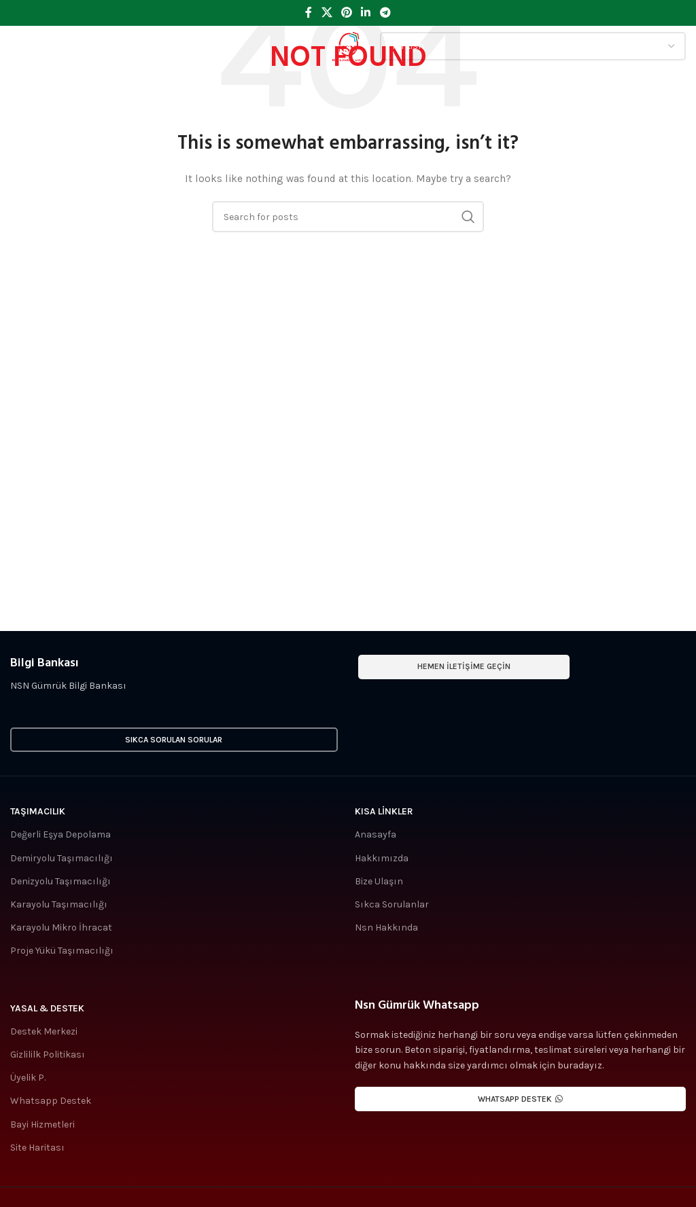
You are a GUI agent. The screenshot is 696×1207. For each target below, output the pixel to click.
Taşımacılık (37, 811)
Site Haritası (37, 1147)
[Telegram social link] (385, 12)
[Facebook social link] (309, 12)
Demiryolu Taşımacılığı (61, 858)
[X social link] (326, 12)
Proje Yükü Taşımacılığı (62, 950)
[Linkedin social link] (366, 12)
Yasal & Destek (47, 1008)
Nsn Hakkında (386, 927)
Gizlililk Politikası (47, 1054)
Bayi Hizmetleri (42, 1124)
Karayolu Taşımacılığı (58, 904)
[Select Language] (533, 46)
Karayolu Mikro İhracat (61, 927)
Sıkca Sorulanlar (392, 904)
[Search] (348, 216)
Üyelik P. (28, 1077)
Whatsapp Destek (50, 1100)
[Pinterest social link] (346, 12)
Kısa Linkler (384, 811)
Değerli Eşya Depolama (60, 834)
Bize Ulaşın (379, 881)
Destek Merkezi (43, 1031)
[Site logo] (348, 45)
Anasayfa (375, 834)
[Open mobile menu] (31, 46)
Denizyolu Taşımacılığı (60, 881)
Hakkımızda (381, 858)
